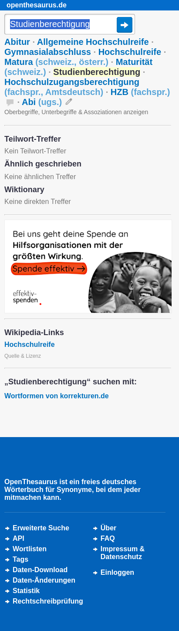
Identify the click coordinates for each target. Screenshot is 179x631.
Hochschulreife (129, 52)
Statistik (26, 590)
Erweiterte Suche (41, 528)
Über (108, 528)
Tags (20, 559)
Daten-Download (40, 569)
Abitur (17, 42)
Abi (42, 102)
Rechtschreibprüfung (48, 601)
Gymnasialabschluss (47, 52)
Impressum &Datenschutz (123, 552)
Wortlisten (30, 549)
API (18, 538)
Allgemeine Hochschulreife (93, 42)
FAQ (108, 538)
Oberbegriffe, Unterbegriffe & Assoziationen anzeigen (76, 112)
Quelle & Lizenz (22, 356)
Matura (56, 62)
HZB (140, 92)
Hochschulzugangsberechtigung (71, 87)
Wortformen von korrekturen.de (56, 396)
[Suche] (69, 25)
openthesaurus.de (37, 5)
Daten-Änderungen (44, 580)
